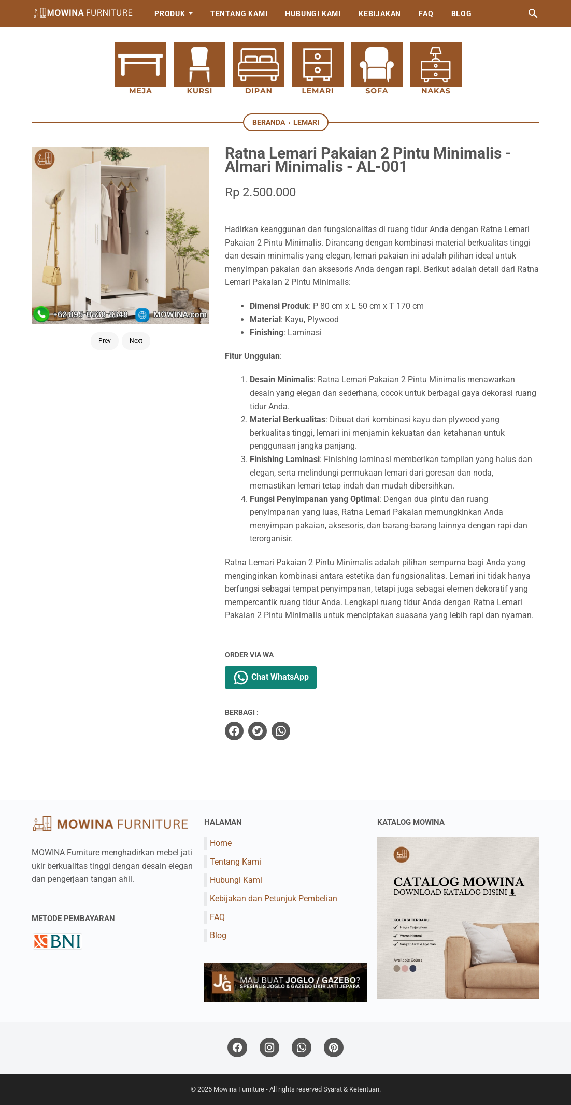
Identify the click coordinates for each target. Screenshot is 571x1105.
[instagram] (269, 1048)
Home (221, 843)
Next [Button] (136, 341)
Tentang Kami (239, 13)
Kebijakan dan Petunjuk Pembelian (273, 898)
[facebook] (234, 731)
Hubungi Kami (313, 13)
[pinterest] (334, 1048)
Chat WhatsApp (271, 677)
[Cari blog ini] (533, 13)
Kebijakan (380, 13)
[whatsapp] (281, 731)
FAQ (426, 13)
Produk (169, 13)
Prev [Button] (104, 341)
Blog (461, 13)
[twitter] (257, 731)
